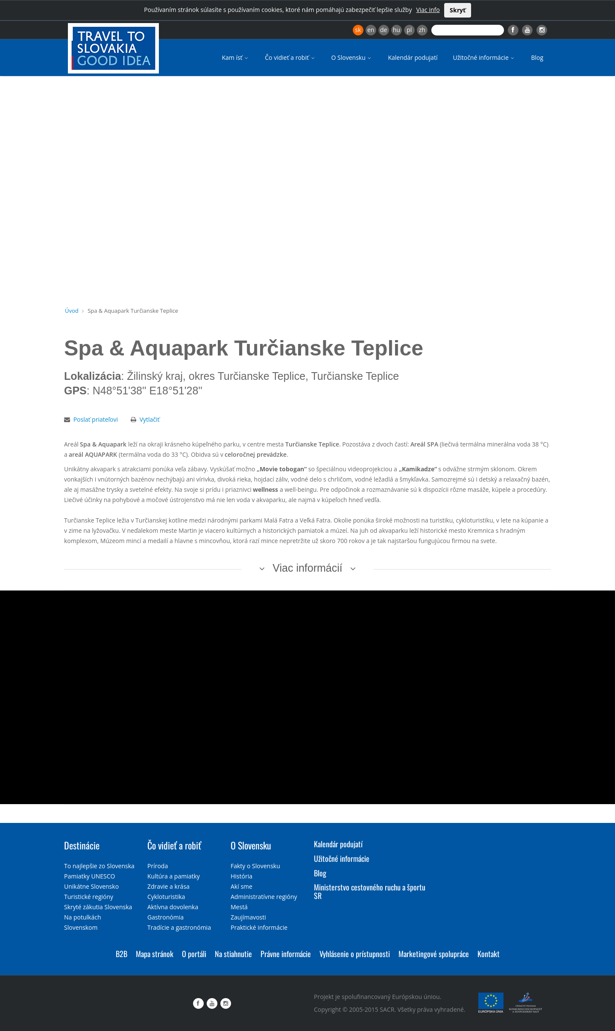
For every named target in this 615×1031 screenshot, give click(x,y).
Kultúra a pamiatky (173, 876)
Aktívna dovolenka (172, 907)
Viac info (427, 10)
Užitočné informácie (484, 57)
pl (409, 30)
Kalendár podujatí (412, 57)
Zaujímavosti (248, 917)
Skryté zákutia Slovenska (98, 907)
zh (422, 30)
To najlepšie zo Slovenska (99, 866)
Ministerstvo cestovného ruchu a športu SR (369, 891)
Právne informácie (286, 953)
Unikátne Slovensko (91, 886)
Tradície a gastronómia (179, 927)
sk (358, 30)
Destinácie (82, 845)
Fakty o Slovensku (255, 866)
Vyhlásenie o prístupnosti (354, 953)
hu (396, 30)
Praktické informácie (259, 927)
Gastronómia (165, 917)
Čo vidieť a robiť (290, 57)
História (241, 876)
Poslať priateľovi (95, 419)
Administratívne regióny (264, 897)
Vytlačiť (150, 419)
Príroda (157, 866)
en (370, 30)
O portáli (194, 953)
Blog (537, 57)
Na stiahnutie (233, 953)
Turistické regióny (88, 897)
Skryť (458, 10)
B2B (121, 953)
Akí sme (241, 886)
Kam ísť (235, 57)
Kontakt (488, 953)
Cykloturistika (166, 897)
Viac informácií (307, 568)
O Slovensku (352, 57)
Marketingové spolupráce (433, 953)
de (383, 30)
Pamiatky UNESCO (89, 876)
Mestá (239, 907)
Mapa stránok (154, 953)
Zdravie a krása (168, 886)
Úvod (72, 310)
